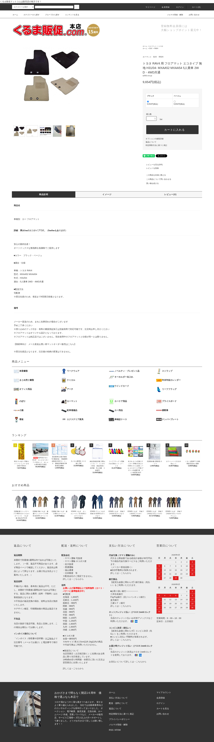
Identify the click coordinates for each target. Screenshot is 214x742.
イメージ (107, 194)
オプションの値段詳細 (154, 139)
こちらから (78, 579)
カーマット (153, 46)
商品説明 (43, 194)
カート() (194, 7)
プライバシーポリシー (119, 719)
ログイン (178, 7)
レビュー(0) (170, 194)
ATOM (118, 730)
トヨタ (161, 46)
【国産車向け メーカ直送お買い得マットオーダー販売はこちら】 (45, 344)
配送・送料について (118, 703)
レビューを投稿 (151, 168)
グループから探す (50, 15)
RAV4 (156, 48)
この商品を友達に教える (154, 175)
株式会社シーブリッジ (73, 724)
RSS (111, 730)
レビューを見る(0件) (153, 165)
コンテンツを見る (70, 15)
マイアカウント (163, 692)
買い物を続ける (151, 183)
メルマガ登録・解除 (173, 15)
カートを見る (162, 708)
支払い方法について (118, 698)
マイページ (148, 7)
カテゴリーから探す (30, 15)
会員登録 (164, 7)
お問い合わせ (192, 15)
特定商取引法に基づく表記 (156, 145)
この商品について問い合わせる (157, 179)
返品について (151, 142)
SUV (150, 48)
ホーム (15, 15)
